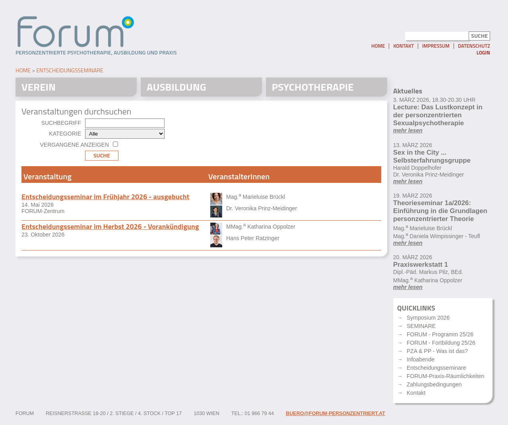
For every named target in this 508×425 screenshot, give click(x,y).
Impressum (436, 46)
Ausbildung (176, 87)
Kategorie (65, 133)
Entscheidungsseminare (69, 70)
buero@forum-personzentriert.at (335, 413)
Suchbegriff (61, 123)
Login (483, 52)
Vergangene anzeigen (74, 145)
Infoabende (420, 359)
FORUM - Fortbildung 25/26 (441, 343)
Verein (38, 87)
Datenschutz (474, 46)
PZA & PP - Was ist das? (437, 351)
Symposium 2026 (428, 317)
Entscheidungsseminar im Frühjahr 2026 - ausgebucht (105, 196)
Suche (101, 155)
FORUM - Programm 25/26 (440, 334)
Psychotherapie (313, 87)
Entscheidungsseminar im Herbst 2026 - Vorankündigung (110, 226)
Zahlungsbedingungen (434, 384)
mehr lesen (408, 130)
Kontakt (403, 46)
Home (378, 46)
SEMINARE (421, 326)
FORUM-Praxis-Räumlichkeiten (445, 376)
